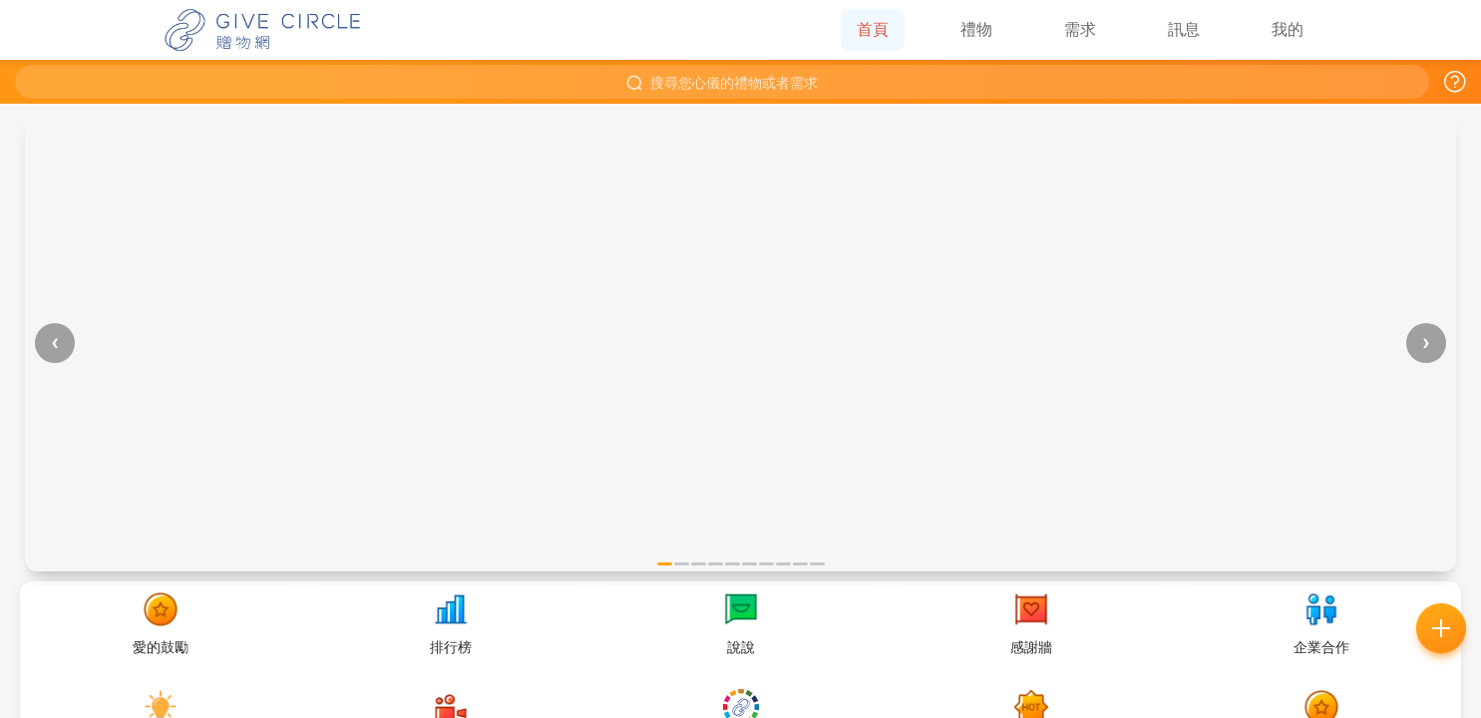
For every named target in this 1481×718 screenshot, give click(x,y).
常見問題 (627, 489)
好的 (855, 489)
